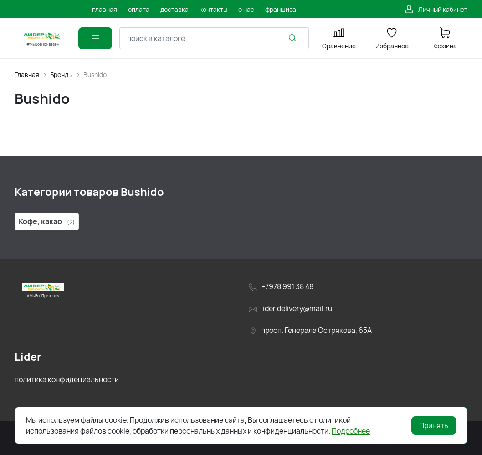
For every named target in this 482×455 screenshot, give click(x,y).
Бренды (61, 74)
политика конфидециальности (67, 379)
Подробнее (351, 431)
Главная (27, 74)
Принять (433, 425)
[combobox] (214, 38)
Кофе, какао (47, 221)
